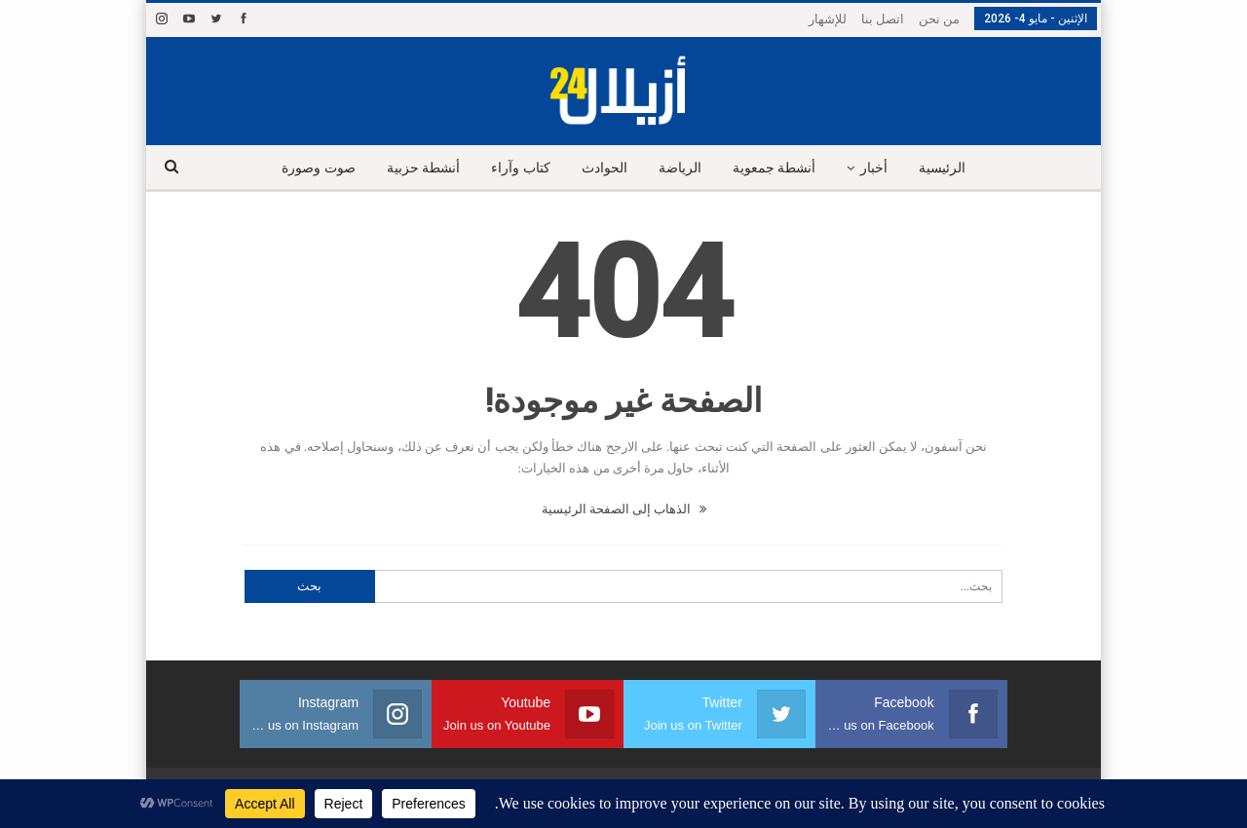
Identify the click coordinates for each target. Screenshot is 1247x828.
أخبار (881, 168)
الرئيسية (952, 168)
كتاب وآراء (516, 168)
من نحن (939, 19)
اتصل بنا (882, 19)
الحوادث (602, 168)
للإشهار (828, 19)
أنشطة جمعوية (778, 168)
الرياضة (681, 168)
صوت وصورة (308, 168)
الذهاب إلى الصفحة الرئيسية (624, 509)
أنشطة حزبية (415, 168)
